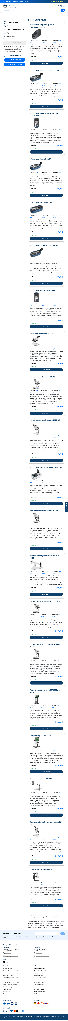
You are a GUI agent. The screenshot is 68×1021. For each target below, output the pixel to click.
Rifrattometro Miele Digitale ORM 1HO (43, 290)
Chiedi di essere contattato (14, 55)
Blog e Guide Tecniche (39, 982)
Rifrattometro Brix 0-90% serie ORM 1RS (44, 245)
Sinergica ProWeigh (7, 987)
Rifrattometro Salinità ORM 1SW (41, 202)
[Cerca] (34, 10)
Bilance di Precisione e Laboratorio (11, 971)
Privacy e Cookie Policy (39, 991)
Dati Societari (37, 994)
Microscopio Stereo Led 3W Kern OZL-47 (44, 511)
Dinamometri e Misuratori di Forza (11, 973)
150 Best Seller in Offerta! (58, 1)
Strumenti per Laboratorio (9, 980)
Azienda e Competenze (39, 968)
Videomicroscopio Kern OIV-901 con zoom (44, 779)
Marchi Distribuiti (7, 989)
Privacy (53, 936)
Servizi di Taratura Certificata (10, 984)
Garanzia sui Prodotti (39, 989)
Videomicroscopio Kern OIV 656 (41, 869)
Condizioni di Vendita (39, 984)
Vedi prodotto (46, 63)
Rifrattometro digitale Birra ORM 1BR (42, 159)
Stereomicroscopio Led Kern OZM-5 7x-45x (45, 601)
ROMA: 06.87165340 (15, 64)
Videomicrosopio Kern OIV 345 (40, 735)
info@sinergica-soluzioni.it (11, 956)
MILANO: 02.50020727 (14, 60)
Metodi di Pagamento (39, 987)
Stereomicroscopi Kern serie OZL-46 (42, 377)
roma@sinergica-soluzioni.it (42, 956)
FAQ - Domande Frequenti (40, 977)
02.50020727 (8, 1)
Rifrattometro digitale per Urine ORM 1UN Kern (46, 70)
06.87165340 (39, 953)
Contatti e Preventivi (38, 980)
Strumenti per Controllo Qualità (10, 977)
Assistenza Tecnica (38, 975)
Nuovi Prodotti (6, 991)
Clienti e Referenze (38, 973)
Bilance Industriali (7, 968)
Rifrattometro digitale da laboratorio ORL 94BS (46, 467)
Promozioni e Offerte (8, 994)
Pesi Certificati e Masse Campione (11, 982)
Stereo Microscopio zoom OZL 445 (41, 334)
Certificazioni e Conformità (40, 971)
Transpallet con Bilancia (8, 975)
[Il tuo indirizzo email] (47, 933)
